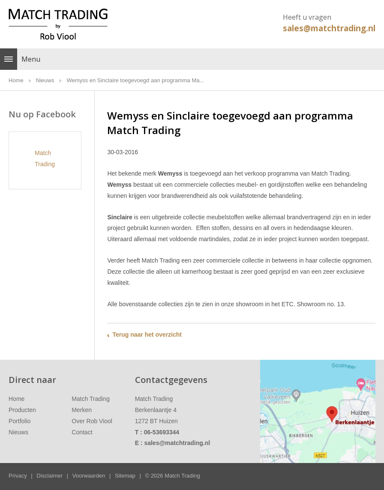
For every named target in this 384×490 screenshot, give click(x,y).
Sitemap (125, 475)
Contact (82, 432)
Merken (82, 409)
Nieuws (18, 432)
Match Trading (91, 398)
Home (16, 398)
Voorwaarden (88, 475)
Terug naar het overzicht (147, 334)
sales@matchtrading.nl (329, 28)
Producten (22, 409)
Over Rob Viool (92, 421)
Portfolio (19, 421)
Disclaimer (49, 475)
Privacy (18, 475)
